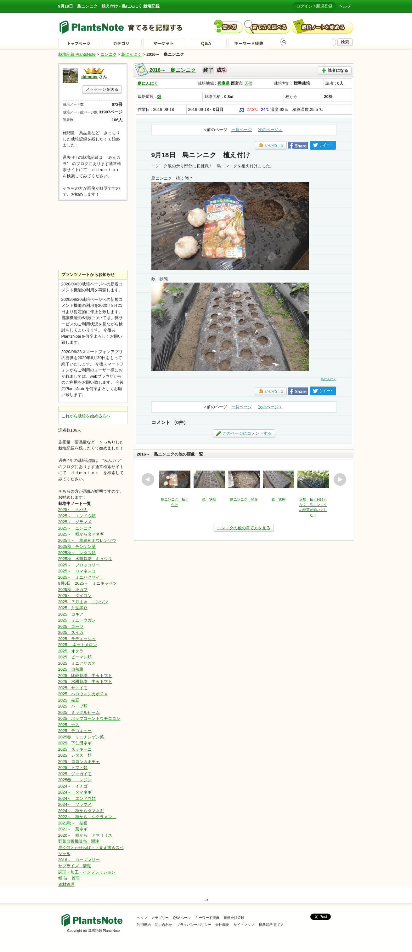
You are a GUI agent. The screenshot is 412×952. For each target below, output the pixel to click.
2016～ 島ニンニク (173, 70)
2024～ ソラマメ (75, 804)
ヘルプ (345, 6)
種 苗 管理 (69, 878)
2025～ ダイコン (75, 595)
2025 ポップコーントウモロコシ (89, 718)
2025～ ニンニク (75, 528)
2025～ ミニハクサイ (81, 577)
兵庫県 (223, 83)
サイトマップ (244, 924)
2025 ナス (69, 724)
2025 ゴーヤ (71, 626)
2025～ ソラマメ (75, 521)
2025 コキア (71, 614)
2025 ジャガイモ (75, 773)
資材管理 (66, 884)
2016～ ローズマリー (79, 859)
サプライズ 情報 (74, 865)
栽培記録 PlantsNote (77, 54)
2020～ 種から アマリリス (85, 835)
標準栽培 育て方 (271, 924)
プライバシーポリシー (194, 924)
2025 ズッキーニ (75, 749)
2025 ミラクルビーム (79, 712)
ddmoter (90, 76)
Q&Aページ (182, 918)
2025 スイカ (71, 632)
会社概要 (222, 924)
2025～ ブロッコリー (79, 565)
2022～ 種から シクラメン (87, 816)
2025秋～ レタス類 (77, 552)
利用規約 (144, 924)
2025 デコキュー (75, 730)
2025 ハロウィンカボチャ (83, 693)
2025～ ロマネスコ (77, 571)
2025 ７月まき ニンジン (83, 601)
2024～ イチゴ (73, 786)
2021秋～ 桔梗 (73, 823)
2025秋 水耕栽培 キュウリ (85, 558)
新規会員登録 (233, 918)
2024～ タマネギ (75, 792)
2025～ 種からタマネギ (81, 534)
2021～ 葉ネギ (73, 829)
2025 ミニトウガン (77, 620)
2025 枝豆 (69, 700)
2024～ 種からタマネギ (81, 810)
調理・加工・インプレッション (87, 872)
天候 (248, 83)
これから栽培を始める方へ (85, 416)
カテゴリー (160, 918)
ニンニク (108, 54)
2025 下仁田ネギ (75, 743)
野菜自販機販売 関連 (78, 841)
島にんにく (131, 54)
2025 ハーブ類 (73, 706)
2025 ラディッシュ (77, 638)
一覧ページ (241, 129)
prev (148, 479)
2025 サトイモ (73, 687)
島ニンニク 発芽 (244, 499)
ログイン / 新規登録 (314, 6)
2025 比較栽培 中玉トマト (85, 675)
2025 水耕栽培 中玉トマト (85, 681)
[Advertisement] (92, 235)
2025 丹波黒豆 (73, 607)
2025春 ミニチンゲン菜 (81, 737)
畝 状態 (209, 499)
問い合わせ (163, 924)
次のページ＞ (270, 129)
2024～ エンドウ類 (77, 798)
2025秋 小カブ (73, 589)
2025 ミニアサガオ (77, 663)
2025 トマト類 (73, 767)
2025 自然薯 (71, 669)
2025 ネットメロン (77, 644)
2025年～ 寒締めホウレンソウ (87, 540)
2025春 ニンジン (75, 779)
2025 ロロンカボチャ (79, 761)
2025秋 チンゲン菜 (77, 546)
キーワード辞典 (207, 918)
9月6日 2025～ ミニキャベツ (87, 583)
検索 (345, 42)
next (340, 479)
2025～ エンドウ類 (77, 515)
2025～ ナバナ (73, 509)
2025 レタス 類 (75, 755)
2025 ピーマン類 (75, 657)
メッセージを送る (102, 89)
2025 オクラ (71, 651)
